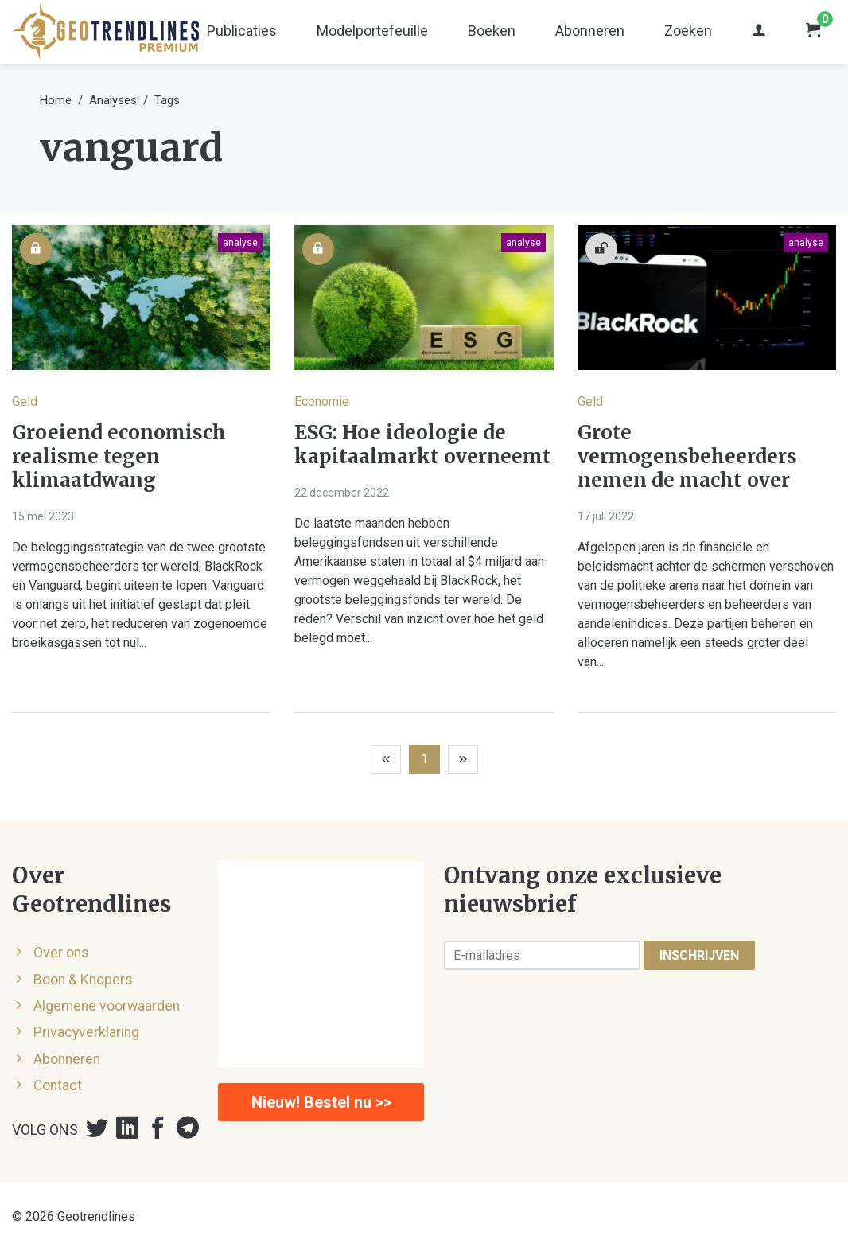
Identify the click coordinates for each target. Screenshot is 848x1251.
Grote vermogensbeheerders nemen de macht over (687, 457)
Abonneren (589, 30)
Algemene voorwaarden (106, 1006)
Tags (167, 100)
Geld (24, 401)
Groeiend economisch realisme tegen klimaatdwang (119, 457)
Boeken (491, 30)
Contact (57, 1085)
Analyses (113, 100)
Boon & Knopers (83, 980)
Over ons (61, 953)
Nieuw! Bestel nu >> (321, 1102)
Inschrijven (699, 955)
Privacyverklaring (86, 1032)
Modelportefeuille (372, 30)
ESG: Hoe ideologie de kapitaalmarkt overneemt (422, 445)
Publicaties (242, 30)
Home (56, 100)
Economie (321, 401)
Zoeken (688, 30)
